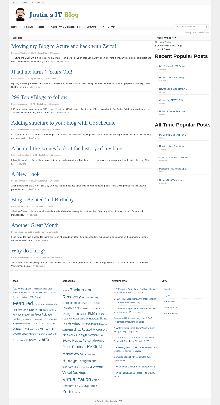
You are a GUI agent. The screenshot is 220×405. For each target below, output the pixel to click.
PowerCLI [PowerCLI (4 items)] (99, 341)
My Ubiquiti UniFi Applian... (172, 135)
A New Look (25, 174)
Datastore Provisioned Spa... (173, 168)
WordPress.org (171, 313)
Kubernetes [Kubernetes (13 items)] (49, 310)
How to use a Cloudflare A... (173, 89)
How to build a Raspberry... (172, 77)
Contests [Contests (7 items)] (85, 308)
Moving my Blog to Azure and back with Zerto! (63, 46)
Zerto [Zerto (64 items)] (44, 339)
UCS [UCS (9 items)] (33, 323)
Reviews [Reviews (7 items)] (38, 319)
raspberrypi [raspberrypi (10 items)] (18, 319)
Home (14, 27)
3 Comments (57, 257)
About (14, 3)
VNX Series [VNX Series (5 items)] (77, 386)
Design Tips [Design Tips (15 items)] (70, 314)
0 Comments (55, 53)
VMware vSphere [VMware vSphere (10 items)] (36, 334)
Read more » (63, 61)
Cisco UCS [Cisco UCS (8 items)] (86, 302)
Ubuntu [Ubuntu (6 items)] (27, 324)
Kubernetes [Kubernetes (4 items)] (67, 330)
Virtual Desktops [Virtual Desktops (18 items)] (74, 372)
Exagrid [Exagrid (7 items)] (100, 314)
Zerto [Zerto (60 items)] (67, 391)
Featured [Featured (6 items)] (67, 318)
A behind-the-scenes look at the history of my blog (66, 148)
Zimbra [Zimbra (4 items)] (76, 392)
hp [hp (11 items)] (56, 304)
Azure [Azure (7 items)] (65, 290)
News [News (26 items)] (92, 335)
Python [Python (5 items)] (83, 354)
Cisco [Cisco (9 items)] (22, 292)
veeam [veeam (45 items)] (19, 328)
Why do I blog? (28, 250)
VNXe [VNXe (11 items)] (49, 334)
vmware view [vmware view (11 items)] (20, 334)
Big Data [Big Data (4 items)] (85, 298)
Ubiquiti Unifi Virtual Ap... (171, 180)
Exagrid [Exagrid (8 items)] (38, 297)
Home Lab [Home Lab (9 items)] (43, 304)
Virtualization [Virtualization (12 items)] (32, 329)
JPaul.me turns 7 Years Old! (41, 72)
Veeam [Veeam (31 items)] (98, 367)
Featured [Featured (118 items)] (23, 303)
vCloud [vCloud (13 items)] (40, 323)
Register (168, 289)
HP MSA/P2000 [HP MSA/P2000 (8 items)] (89, 324)
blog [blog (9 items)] (45, 288)
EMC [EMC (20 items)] (31, 297)
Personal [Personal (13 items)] (89, 340)
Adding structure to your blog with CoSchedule (63, 123)
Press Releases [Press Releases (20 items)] (74, 347)
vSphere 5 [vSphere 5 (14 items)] (32, 339)
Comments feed (171, 307)
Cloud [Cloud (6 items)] (97, 303)
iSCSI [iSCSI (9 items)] (26, 310)
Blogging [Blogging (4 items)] (94, 298)
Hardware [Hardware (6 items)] (94, 318)
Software (91, 27)
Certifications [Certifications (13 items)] (71, 303)
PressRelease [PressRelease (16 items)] (43, 314)
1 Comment (56, 130)
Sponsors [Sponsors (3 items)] (91, 354)
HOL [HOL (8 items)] (36, 304)
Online (163, 42)
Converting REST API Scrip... (173, 100)
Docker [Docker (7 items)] (83, 314)
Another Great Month (35, 225)
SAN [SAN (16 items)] (45, 319)
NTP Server (109, 27)
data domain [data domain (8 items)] (36, 292)
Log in (166, 295)
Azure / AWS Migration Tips (65, 27)
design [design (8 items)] (46, 292)
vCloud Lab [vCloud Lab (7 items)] (50, 324)
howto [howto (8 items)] (52, 304)
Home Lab (28, 27)
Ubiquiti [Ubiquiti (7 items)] (20, 324)
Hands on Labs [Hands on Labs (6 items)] (81, 318)
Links (24, 3)
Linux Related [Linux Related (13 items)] (82, 329)
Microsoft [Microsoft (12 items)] (18, 314)
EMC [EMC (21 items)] (92, 314)
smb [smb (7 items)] (51, 319)
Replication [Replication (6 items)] (29, 319)
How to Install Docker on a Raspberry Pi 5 (134, 366)
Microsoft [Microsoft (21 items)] (100, 329)
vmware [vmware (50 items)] (47, 328)
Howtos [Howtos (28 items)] (73, 324)
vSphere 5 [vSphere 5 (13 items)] (90, 386)
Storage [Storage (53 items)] (69, 360)
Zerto (41, 27)
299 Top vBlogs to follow (39, 97)
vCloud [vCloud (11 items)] (87, 367)
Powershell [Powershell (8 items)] (29, 315)
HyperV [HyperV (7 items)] (103, 324)
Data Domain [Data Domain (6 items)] (97, 308)
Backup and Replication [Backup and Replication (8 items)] (31, 289)
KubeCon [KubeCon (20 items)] (35, 310)
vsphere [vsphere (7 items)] (22, 340)
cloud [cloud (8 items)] (27, 292)
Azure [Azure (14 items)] (16, 288)
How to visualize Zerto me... (173, 111)
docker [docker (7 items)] (24, 297)
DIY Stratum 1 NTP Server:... (173, 66)
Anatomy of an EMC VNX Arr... (174, 157)
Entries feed (169, 301)
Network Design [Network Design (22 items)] (74, 335)
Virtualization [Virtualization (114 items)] (76, 379)
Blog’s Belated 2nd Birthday (42, 199)
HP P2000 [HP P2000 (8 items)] (17, 310)
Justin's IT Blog (118, 401)
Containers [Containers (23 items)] (70, 308)
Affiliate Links (38, 3)
